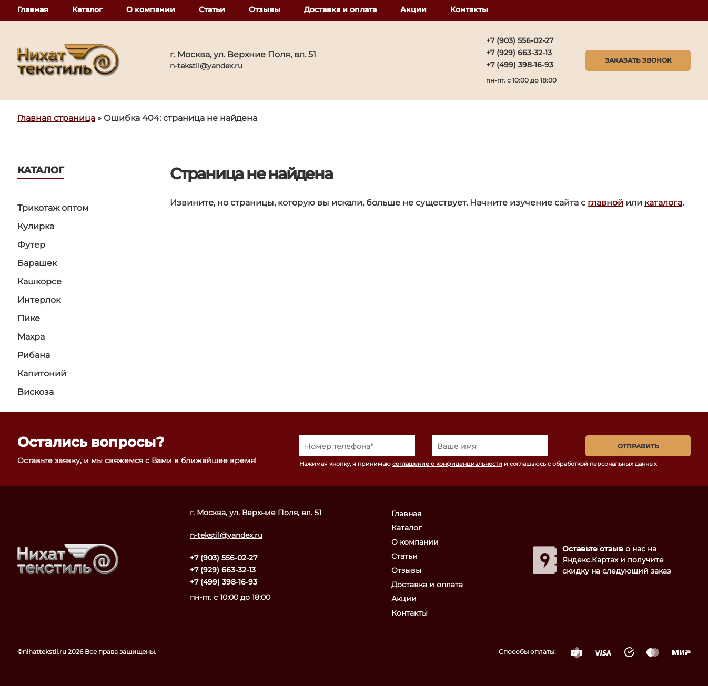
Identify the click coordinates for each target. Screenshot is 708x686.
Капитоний (41, 373)
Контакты (469, 9)
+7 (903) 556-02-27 (519, 40)
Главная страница (56, 118)
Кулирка (35, 226)
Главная (32, 9)
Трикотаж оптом (53, 208)
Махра (31, 337)
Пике (28, 318)
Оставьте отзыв (592, 549)
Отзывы (264, 9)
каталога (663, 203)
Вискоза (35, 392)
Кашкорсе (39, 281)
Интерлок (38, 300)
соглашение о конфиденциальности (447, 463)
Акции (413, 9)
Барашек (37, 263)
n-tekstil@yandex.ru (206, 65)
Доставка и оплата (340, 9)
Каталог (87, 9)
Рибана (33, 355)
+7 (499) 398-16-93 (519, 64)
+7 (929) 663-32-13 (519, 52)
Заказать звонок (638, 60)
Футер (31, 245)
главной (605, 203)
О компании (150, 9)
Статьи (212, 9)
